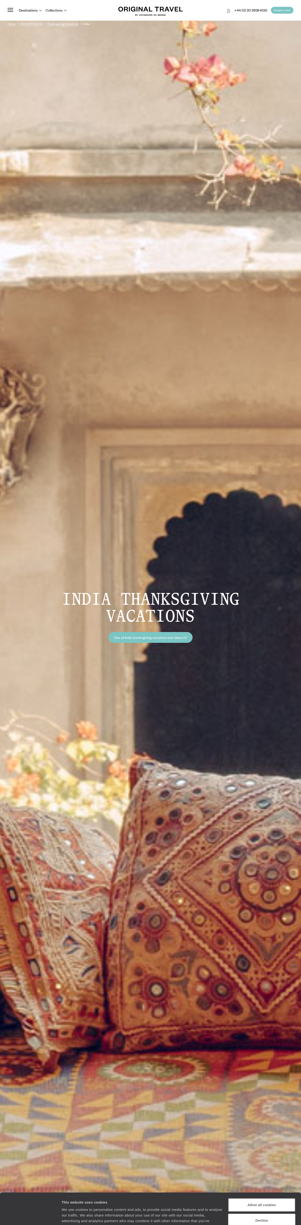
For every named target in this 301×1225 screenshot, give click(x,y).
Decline (261, 1191)
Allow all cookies (262, 1176)
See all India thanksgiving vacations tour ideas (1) (150, 637)
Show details (72, 1216)
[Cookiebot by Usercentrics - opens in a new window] (30, 1215)
